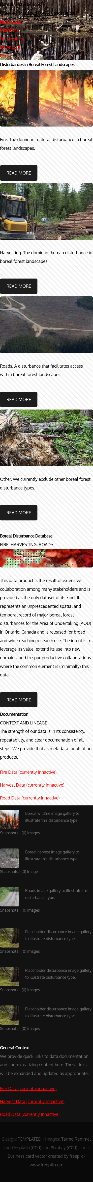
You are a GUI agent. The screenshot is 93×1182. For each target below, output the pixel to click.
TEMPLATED (29, 1139)
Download (10, 47)
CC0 (36, 1147)
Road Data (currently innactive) (30, 797)
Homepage (10, 21)
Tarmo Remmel (76, 1139)
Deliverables (12, 38)
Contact (7, 55)
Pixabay (58, 1147)
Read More (18, 173)
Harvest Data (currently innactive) (32, 785)
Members (9, 30)
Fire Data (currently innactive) (28, 772)
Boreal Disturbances (20, 4)
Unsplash (21, 1147)
